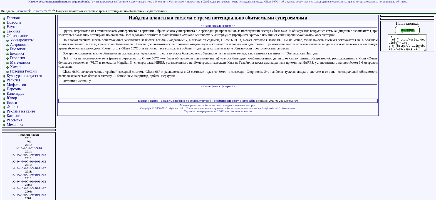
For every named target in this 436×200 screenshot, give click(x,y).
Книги (12, 102)
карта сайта (248, 100)
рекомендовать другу (226, 100)
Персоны (14, 89)
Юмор (12, 98)
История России (23, 71)
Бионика (17, 53)
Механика (15, 124)
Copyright (146, 108)
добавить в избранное (174, 100)
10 (40, 148)
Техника (13, 31)
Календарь (15, 93)
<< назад (206, 25)
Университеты (22, 40)
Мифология (16, 84)
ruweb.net (246, 111)
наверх (154, 100)
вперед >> (229, 25)
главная (142, 100)
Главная (20, 11)
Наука (11, 27)
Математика (20, 62)
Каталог (13, 116)
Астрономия (20, 44)
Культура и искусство (24, 76)
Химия (15, 67)
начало (217, 25)
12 (44, 154)
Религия (13, 80)
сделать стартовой (200, 100)
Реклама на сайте (21, 111)
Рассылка (14, 120)
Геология (17, 58)
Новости (37, 11)
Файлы (12, 107)
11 (40, 154)
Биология (18, 49)
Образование (17, 36)
